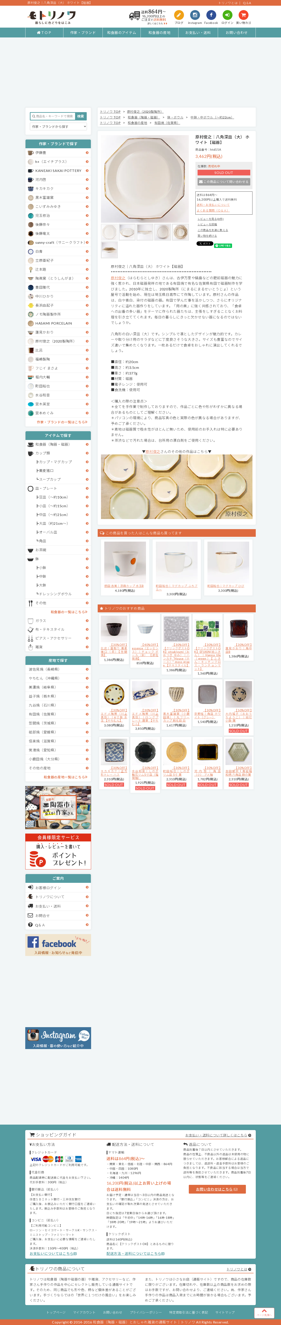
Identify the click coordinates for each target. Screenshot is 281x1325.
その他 (40, 603)
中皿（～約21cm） (54, 514)
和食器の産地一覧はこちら (66, 777)
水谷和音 (42, 395)
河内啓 (40, 179)
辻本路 (40, 269)
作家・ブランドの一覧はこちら (62, 422)
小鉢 (42, 567)
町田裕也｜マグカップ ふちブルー (177, 587)
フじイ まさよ (46, 368)
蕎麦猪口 (46, 470)
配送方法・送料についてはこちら (135, 1253)
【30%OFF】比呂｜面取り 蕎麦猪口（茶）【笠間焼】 (114, 650)
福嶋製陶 (42, 359)
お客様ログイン (44, 887)
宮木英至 (42, 404)
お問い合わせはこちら (216, 1189)
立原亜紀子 (44, 260)
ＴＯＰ (44, 32)
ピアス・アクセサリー (53, 638)
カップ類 (42, 453)
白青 (39, 251)
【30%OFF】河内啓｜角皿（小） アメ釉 (207, 771)
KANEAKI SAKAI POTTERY (58, 170)
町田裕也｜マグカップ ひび (225, 586)
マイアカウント (84, 1312)
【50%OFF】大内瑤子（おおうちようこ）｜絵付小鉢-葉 (238, 715)
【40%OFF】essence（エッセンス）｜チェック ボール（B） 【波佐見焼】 (145, 651)
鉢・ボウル (175, 117)
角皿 (42, 541)
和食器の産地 (159, 32)
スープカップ (50, 479)
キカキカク (44, 188)
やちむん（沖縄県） (45, 678)
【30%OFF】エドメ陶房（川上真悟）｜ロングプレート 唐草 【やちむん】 (145, 717)
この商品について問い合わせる (224, 182)
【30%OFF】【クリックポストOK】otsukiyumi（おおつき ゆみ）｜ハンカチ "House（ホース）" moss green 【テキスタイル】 (176, 655)
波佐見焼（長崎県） (45, 669)
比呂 (39, 350)
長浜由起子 (44, 305)
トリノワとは (228, 3)
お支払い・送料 (198, 32)
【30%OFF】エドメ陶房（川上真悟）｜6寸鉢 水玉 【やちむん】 (114, 715)
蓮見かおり (44, 332)
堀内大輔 (42, 377)
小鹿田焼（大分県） (45, 759)
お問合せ (39, 915)
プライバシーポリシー (146, 1312)
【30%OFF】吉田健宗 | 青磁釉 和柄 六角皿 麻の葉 (238, 771)
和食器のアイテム (121, 32)
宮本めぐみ (44, 413)
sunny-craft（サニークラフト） (61, 242)
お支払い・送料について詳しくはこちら (216, 1135)
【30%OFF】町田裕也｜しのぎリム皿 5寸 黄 (176, 771)
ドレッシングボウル (55, 594)
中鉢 (42, 576)
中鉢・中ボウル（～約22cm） (212, 117)
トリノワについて (50, 897)
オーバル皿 (48, 532)
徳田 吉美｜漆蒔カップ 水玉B (124, 586)
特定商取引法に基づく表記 (188, 1312)
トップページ (56, 1312)
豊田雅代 (42, 287)
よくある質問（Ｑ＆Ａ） (213, 210)
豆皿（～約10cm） (54, 497)
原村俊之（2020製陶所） (56, 341)
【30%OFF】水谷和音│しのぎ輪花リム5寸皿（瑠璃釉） (145, 773)
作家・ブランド (83, 32)
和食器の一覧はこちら (69, 612)
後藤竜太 (42, 233)
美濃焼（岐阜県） (43, 687)
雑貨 (39, 647)
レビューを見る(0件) (210, 219)
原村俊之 (118, 278)
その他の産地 (40, 768)
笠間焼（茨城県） (43, 723)
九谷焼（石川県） (43, 705)
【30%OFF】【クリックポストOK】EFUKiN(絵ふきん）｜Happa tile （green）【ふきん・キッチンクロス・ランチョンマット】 (207, 656)
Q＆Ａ (36, 924)
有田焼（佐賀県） (43, 714)
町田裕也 (42, 386)
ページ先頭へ (264, 1312)
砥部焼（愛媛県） (43, 732)
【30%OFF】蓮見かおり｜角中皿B (238, 648)
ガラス (40, 620)
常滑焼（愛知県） (43, 750)
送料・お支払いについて (213, 205)
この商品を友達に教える (213, 230)
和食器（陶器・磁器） (53, 444)
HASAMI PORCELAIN (53, 323)
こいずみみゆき (48, 206)
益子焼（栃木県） (43, 696)
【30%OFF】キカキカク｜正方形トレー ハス (114, 771)
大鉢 (42, 585)
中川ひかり (44, 296)
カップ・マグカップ (55, 462)
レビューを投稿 (207, 224)
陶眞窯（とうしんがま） (55, 278)
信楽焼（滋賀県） (43, 741)
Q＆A (247, 3)
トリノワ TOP (110, 111)
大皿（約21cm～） (54, 523)
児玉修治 (42, 215)
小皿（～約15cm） (54, 506)
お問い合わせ (237, 32)
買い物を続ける (207, 235)
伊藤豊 (40, 152)
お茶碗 (40, 550)
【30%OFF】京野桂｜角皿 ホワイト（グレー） (207, 713)
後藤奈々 (42, 224)
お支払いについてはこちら (53, 1253)
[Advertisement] (140, 72)
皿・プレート (46, 488)
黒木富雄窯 (44, 197)
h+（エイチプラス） (52, 161)
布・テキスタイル (50, 629)
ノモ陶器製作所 (48, 314)
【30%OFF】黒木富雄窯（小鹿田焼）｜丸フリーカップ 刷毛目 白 (176, 715)
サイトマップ (225, 1312)
